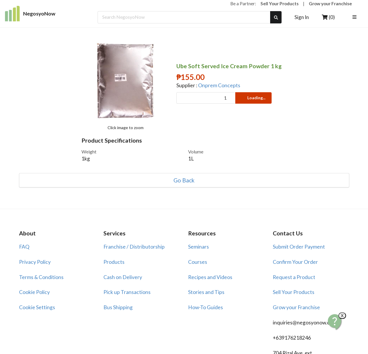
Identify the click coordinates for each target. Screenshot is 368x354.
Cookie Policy (34, 292)
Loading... (253, 97)
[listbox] (355, 17)
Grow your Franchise (330, 3)
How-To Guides (205, 307)
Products (114, 262)
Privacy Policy (35, 262)
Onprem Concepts (219, 85)
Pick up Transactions (127, 292)
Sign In (301, 17)
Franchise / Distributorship (134, 247)
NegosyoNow (30, 13)
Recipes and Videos (210, 277)
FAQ (24, 247)
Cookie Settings (37, 307)
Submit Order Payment (299, 247)
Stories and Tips (206, 292)
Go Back (184, 180)
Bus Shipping (118, 307)
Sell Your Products (279, 3)
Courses (197, 262)
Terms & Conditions (41, 277)
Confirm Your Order (295, 262)
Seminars (198, 247)
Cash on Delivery (122, 277)
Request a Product (294, 277)
